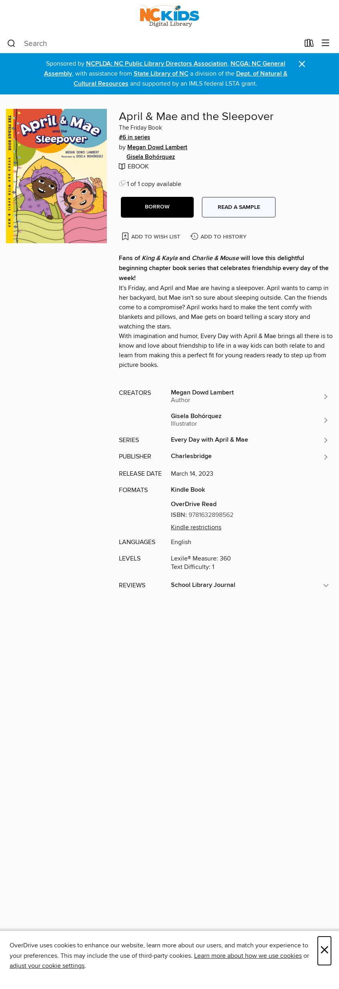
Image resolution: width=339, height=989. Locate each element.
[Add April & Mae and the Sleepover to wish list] (151, 236)
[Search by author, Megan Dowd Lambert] (250, 396)
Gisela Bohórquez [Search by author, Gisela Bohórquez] (150, 157)
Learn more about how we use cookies (248, 956)
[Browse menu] (325, 43)
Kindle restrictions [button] (196, 527)
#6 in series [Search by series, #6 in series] (134, 137)
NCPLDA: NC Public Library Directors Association (156, 64)
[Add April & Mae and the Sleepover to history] (219, 237)
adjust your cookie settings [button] (47, 966)
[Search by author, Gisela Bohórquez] (250, 420)
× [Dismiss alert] (302, 64)
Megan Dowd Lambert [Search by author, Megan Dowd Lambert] (157, 147)
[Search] (11, 43)
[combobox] (153, 43)
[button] (157, 207)
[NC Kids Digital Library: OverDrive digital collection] (169, 17)
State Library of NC (161, 74)
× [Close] (324, 951)
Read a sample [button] (239, 207)
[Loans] (309, 44)
